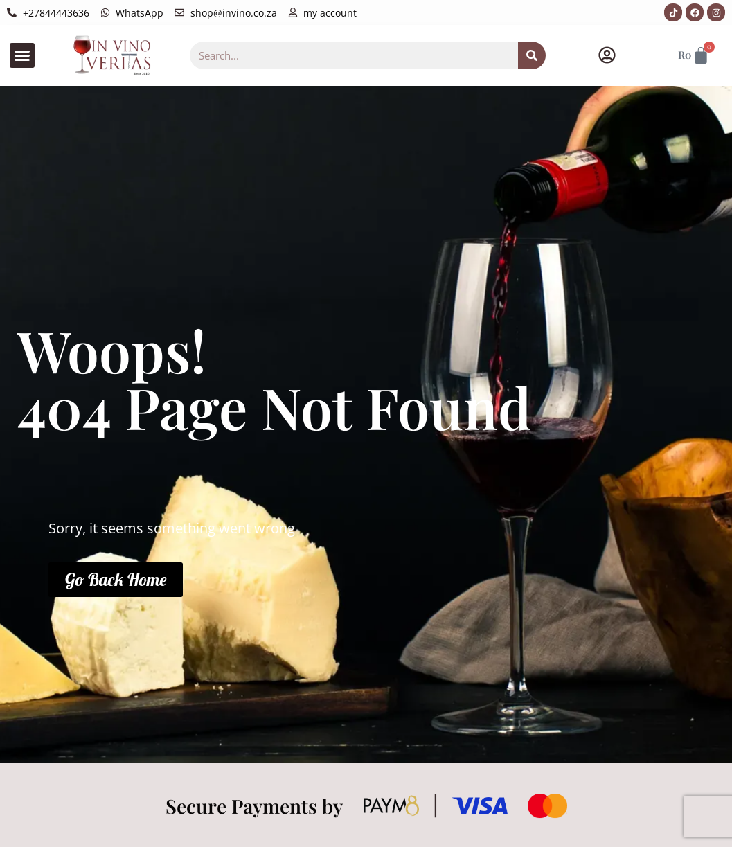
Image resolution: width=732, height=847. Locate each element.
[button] (22, 55)
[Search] (532, 55)
